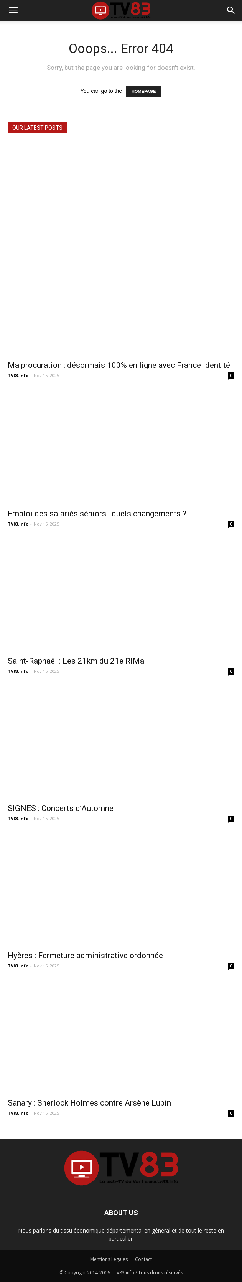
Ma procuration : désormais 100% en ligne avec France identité (119, 365)
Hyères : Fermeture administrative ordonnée (85, 955)
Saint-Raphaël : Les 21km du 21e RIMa (76, 661)
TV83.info (18, 375)
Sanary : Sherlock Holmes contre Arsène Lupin (89, 1102)
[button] (231, 10)
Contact (143, 1259)
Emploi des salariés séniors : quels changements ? (97, 513)
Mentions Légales (109, 1259)
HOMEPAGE (144, 91)
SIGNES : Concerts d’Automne (61, 808)
